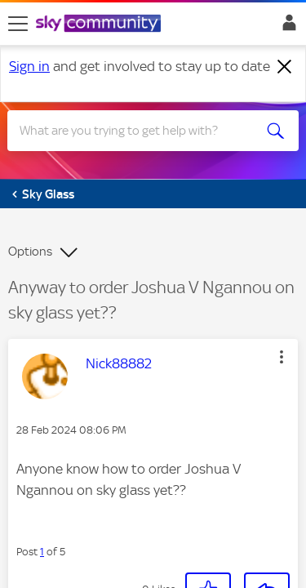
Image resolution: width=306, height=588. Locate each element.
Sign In (286, 27)
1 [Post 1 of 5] (42, 520)
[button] (208, 558)
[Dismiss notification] (285, 67)
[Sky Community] (100, 24)
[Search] (138, 130)
